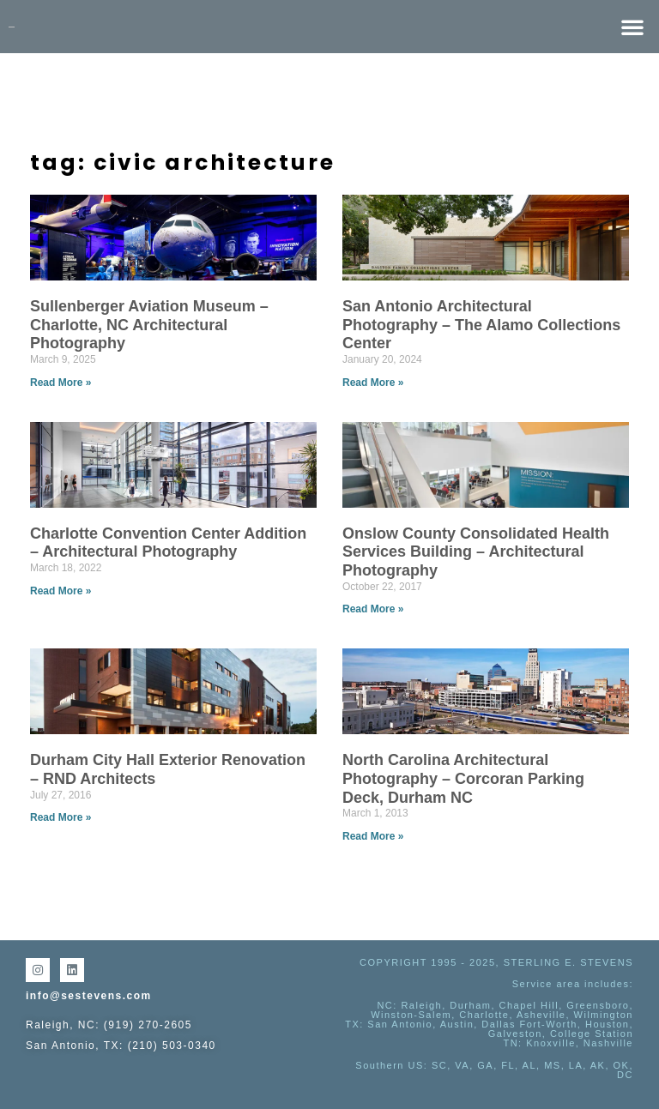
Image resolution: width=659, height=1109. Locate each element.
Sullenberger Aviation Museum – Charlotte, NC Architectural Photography (149, 325)
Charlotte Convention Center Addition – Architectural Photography (168, 543)
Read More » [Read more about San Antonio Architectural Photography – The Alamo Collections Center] (372, 383)
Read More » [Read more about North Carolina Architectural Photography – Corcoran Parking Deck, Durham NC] (372, 836)
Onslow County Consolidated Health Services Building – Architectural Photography (475, 552)
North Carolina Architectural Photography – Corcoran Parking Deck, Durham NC (463, 778)
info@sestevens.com (89, 996)
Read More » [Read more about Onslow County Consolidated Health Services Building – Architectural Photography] (372, 609)
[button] (632, 27)
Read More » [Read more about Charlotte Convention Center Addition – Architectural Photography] (60, 591)
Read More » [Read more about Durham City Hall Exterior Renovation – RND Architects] (60, 817)
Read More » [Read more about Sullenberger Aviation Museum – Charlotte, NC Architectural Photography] (60, 383)
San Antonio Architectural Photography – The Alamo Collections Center (481, 325)
